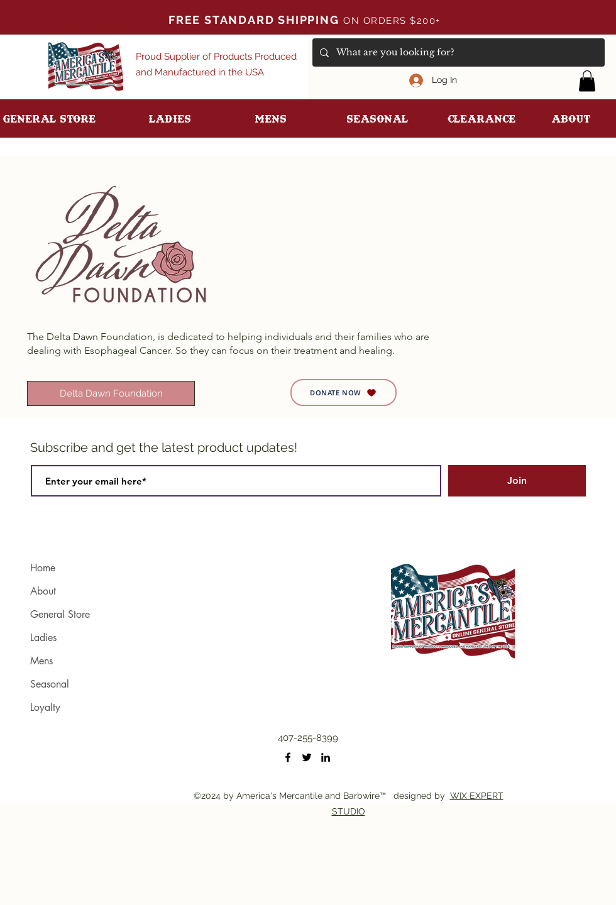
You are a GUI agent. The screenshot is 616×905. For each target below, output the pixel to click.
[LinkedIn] (325, 757)
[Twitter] (306, 757)
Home (42, 567)
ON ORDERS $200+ (395, 20)
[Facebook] (288, 757)
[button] (587, 80)
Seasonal (49, 684)
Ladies (43, 637)
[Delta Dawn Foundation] (111, 393)
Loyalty (45, 707)
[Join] (517, 480)
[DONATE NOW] (343, 392)
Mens (41, 660)
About (43, 591)
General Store (60, 614)
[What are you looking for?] (457, 52)
